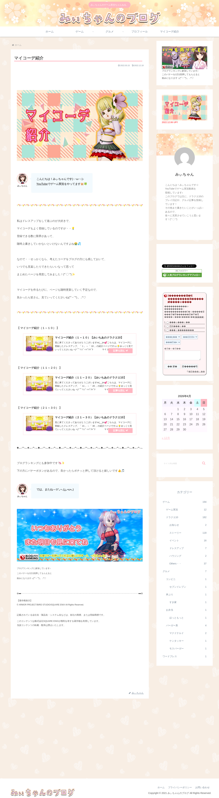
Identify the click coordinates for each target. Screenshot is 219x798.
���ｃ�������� (181, 330)
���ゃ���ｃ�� (179, 322)
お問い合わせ (202, 787)
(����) (199, 317)
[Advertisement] (79, 77)
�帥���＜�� (196, 371)
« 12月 (166, 438)
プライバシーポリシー (180, 787)
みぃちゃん (184, 174)
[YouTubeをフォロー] (188, 228)
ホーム (161, 787)
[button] (204, 463)
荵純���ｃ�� (177, 326)
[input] (184, 463)
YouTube (42, 183)
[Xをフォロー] (180, 228)
